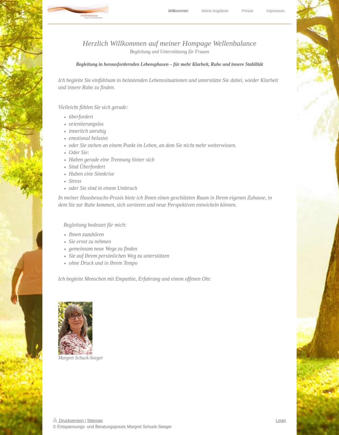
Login (281, 420)
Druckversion (69, 420)
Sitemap (95, 420)
